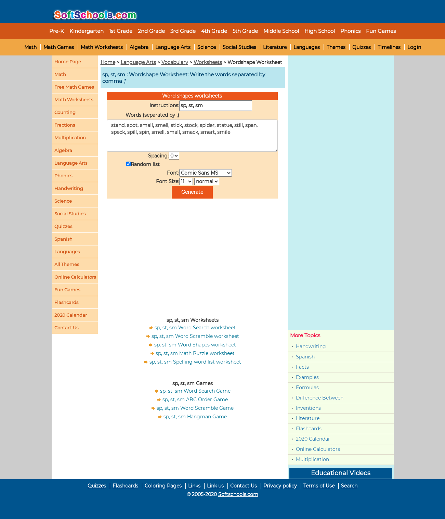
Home (108, 62)
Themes (336, 47)
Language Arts (173, 47)
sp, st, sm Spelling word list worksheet (195, 362)
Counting (65, 112)
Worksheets (208, 62)
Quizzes (361, 47)
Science (206, 47)
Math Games (58, 47)
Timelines (389, 47)
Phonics (63, 175)
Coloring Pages (163, 486)
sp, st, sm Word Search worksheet (195, 328)
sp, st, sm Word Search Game (195, 391)
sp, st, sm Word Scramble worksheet (195, 336)
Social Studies (239, 47)
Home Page (67, 61)
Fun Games (381, 31)
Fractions (64, 125)
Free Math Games (74, 87)
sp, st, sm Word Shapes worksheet (195, 345)
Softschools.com (238, 494)
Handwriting (68, 188)
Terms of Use (319, 486)
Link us (215, 486)
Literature (275, 47)
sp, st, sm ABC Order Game (195, 399)
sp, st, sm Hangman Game (195, 417)
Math (30, 47)
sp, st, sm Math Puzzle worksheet (195, 353)
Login (414, 47)
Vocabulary (174, 62)
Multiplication (70, 137)
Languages (306, 47)
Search (349, 486)
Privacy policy (280, 486)
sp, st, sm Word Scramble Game (195, 408)
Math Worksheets (102, 47)
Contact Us (243, 486)
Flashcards (309, 429)
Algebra (139, 47)
